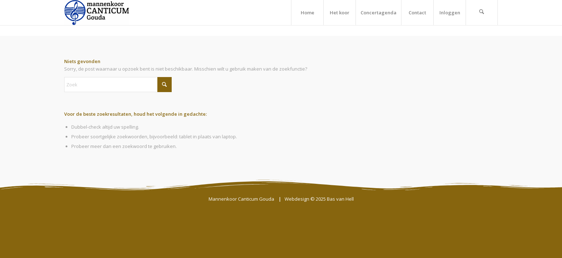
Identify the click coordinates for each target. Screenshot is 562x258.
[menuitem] (307, 12)
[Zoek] (482, 12)
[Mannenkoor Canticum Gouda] (96, 12)
